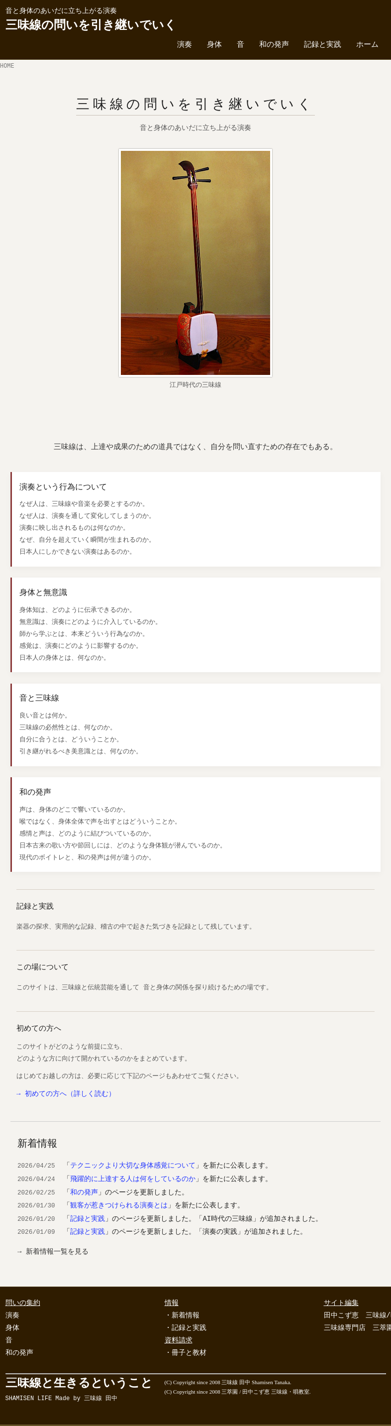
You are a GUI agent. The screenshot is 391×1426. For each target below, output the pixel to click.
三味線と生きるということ (79, 1389)
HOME (7, 67)
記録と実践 (322, 45)
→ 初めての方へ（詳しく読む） (65, 1094)
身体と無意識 (43, 593)
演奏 (184, 45)
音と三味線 (39, 698)
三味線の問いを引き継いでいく (91, 25)
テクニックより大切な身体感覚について (133, 1166)
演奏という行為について (63, 486)
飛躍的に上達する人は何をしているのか (133, 1179)
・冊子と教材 (185, 1353)
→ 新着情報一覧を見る (53, 1252)
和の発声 (274, 45)
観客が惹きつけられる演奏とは (119, 1205)
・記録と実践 (185, 1328)
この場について (42, 967)
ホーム (367, 45)
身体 (214, 45)
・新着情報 (182, 1315)
